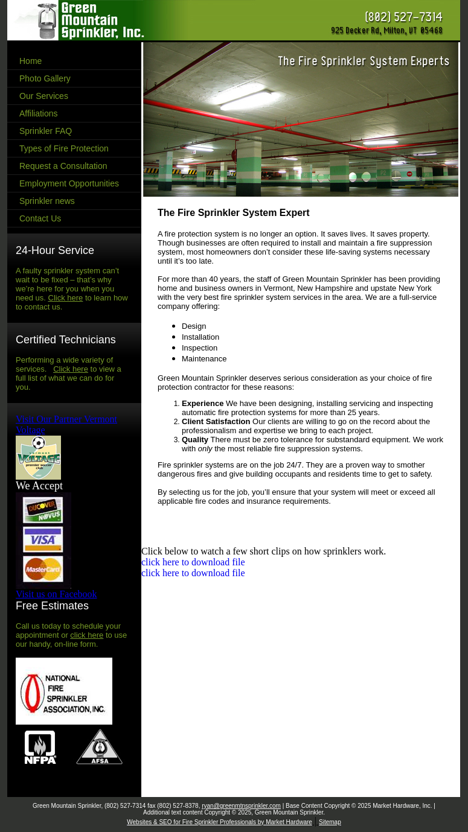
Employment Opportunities (69, 183)
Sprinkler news (47, 201)
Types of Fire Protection (64, 148)
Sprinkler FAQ (45, 131)
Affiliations (38, 113)
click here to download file (193, 562)
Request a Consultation (63, 166)
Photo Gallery (45, 78)
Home (30, 61)
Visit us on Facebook (56, 594)
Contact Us (40, 218)
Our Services (43, 96)
